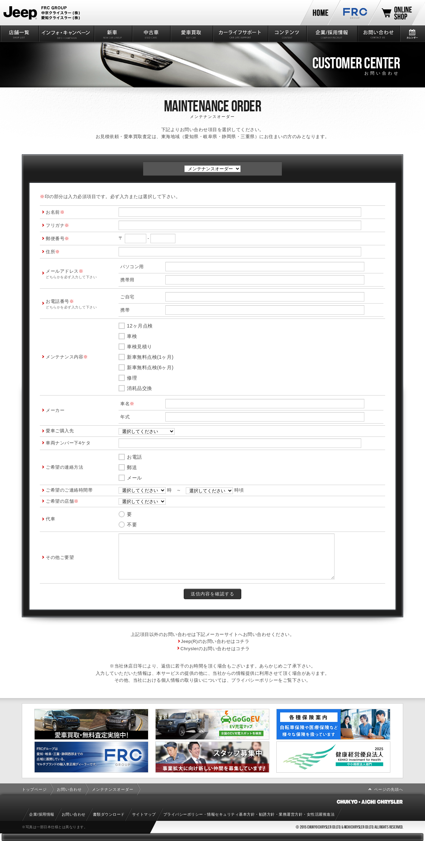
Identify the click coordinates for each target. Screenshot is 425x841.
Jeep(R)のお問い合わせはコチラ (215, 641)
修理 (132, 378)
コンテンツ (287, 34)
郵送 (132, 467)
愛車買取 (191, 34)
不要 (132, 524)
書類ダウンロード (109, 814)
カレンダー (412, 34)
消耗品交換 (139, 388)
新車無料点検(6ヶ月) (150, 367)
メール (134, 478)
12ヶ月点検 (140, 326)
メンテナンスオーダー (112, 789)
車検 (132, 336)
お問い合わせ (378, 34)
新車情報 (113, 34)
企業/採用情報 (331, 34)
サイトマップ (144, 814)
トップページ (34, 789)
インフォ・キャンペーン (65, 34)
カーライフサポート (240, 34)
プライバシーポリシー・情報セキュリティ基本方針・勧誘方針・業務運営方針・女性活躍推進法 (249, 814)
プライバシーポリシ (252, 680)
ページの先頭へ (388, 789)
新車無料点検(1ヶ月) (150, 357)
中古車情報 (151, 34)
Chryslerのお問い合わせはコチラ (215, 648)
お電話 (134, 457)
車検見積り (139, 346)
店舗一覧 (19, 34)
